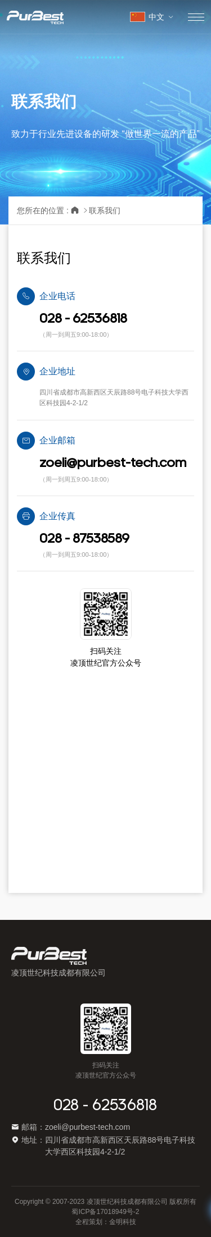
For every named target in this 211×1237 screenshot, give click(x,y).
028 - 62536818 (105, 1106)
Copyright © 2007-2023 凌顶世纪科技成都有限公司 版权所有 (105, 1202)
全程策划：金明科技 (105, 1222)
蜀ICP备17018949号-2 (105, 1212)
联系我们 (104, 210)
